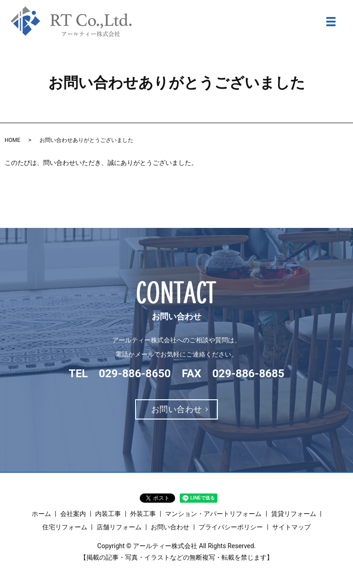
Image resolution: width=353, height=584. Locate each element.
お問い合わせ (176, 409)
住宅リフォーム (64, 527)
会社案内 (73, 513)
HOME (12, 140)
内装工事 (108, 513)
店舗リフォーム (119, 527)
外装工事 (143, 513)
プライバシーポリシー (231, 527)
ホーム (41, 513)
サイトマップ (291, 527)
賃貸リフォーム (293, 513)
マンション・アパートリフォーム (213, 513)
